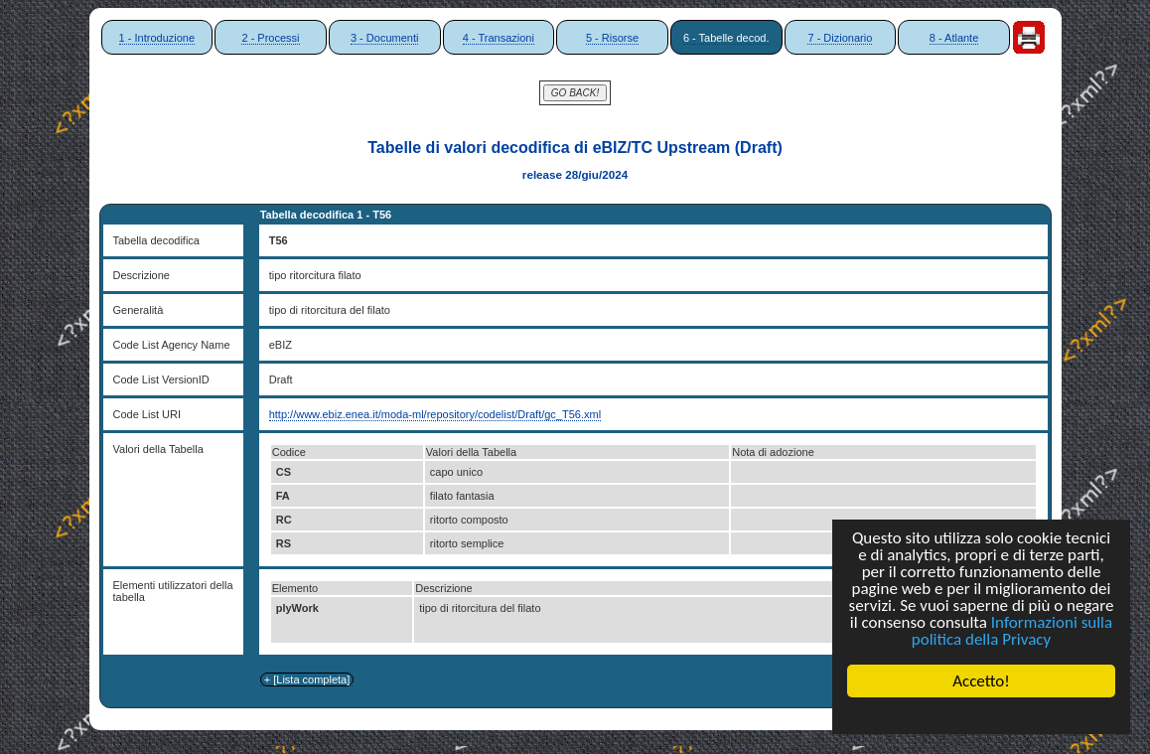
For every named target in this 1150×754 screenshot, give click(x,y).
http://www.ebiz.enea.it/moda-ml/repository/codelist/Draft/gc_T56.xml (435, 414)
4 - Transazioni (498, 38)
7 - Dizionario (839, 38)
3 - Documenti (384, 38)
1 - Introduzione (157, 38)
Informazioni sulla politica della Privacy (1012, 631)
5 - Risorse (612, 38)
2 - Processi (270, 38)
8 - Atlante (954, 38)
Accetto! (981, 681)
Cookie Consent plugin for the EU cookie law (981, 715)
